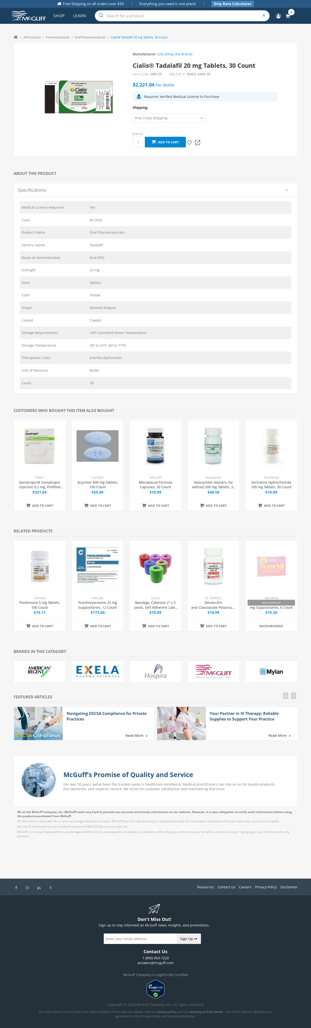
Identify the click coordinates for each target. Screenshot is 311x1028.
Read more (134, 735)
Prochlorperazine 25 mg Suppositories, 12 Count (97, 605)
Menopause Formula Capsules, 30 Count (155, 484)
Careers (245, 887)
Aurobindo (213, 477)
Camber (98, 477)
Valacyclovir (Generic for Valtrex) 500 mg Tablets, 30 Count (213, 484)
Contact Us (226, 887)
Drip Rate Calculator (232, 3)
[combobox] (182, 15)
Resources (205, 887)
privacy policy (167, 1012)
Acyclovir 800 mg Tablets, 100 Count (98, 484)
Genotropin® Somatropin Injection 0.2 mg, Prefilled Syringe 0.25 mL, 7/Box (39, 484)
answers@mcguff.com (155, 962)
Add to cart (165, 142)
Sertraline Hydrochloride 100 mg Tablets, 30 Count (271, 484)
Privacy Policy (266, 887)
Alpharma (271, 598)
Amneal (39, 598)
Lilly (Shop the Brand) (174, 54)
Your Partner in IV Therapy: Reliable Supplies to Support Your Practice (244, 716)
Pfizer (39, 477)
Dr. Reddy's (213, 598)
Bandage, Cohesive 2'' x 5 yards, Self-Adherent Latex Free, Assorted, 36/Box (155, 605)
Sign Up (188, 938)
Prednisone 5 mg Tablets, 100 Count (39, 605)
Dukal (155, 598)
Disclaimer (289, 887)
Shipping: (140, 107)
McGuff (155, 477)
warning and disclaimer (206, 1012)
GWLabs (97, 598)
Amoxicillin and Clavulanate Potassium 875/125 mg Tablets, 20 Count (213, 605)
